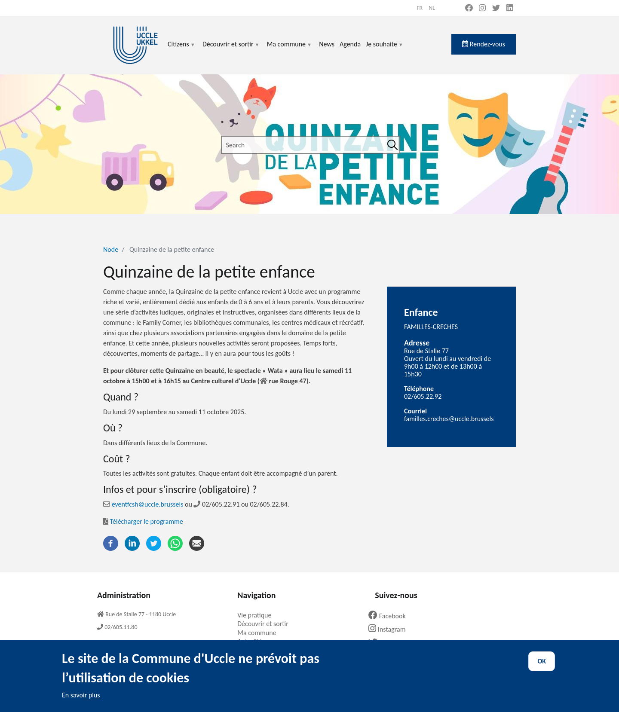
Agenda (350, 44)
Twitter (386, 643)
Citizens (182, 49)
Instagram (390, 629)
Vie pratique (257, 615)
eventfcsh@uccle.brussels (143, 504)
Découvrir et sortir (231, 49)
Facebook (390, 616)
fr (420, 8)
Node (110, 249)
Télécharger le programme (143, 521)
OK (541, 667)
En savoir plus (81, 701)
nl (432, 8)
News (326, 44)
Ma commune (289, 49)
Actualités (254, 641)
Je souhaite (385, 49)
